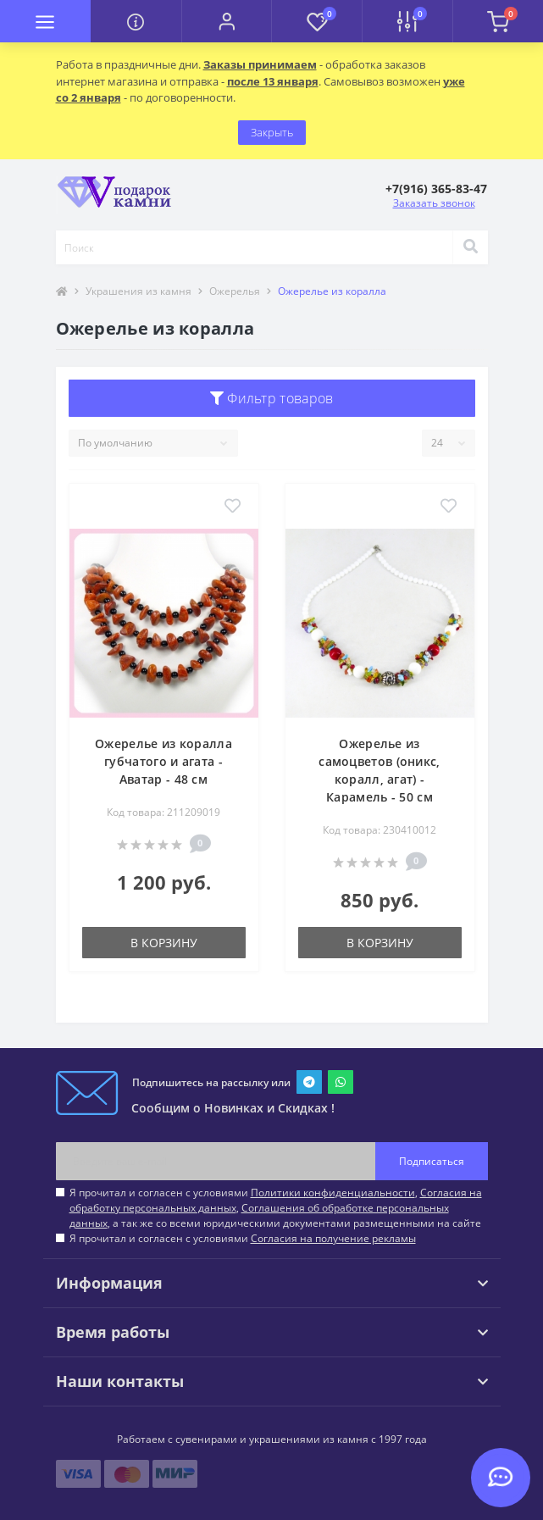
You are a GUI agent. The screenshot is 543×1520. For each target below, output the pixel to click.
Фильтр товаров (272, 398)
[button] (226, 21)
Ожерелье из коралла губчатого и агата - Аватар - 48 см (163, 761)
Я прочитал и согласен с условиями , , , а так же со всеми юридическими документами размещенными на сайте (275, 1207)
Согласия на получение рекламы (333, 1238)
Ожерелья (234, 291)
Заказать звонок (434, 203)
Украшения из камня (138, 291)
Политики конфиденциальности (333, 1192)
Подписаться (431, 1161)
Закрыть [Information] (272, 132)
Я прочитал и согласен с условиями (242, 1238)
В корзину (163, 943)
